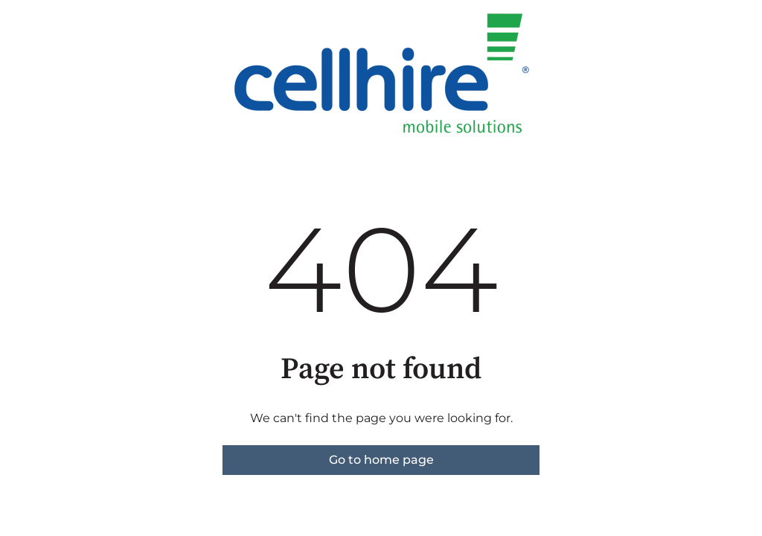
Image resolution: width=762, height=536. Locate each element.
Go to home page (381, 460)
